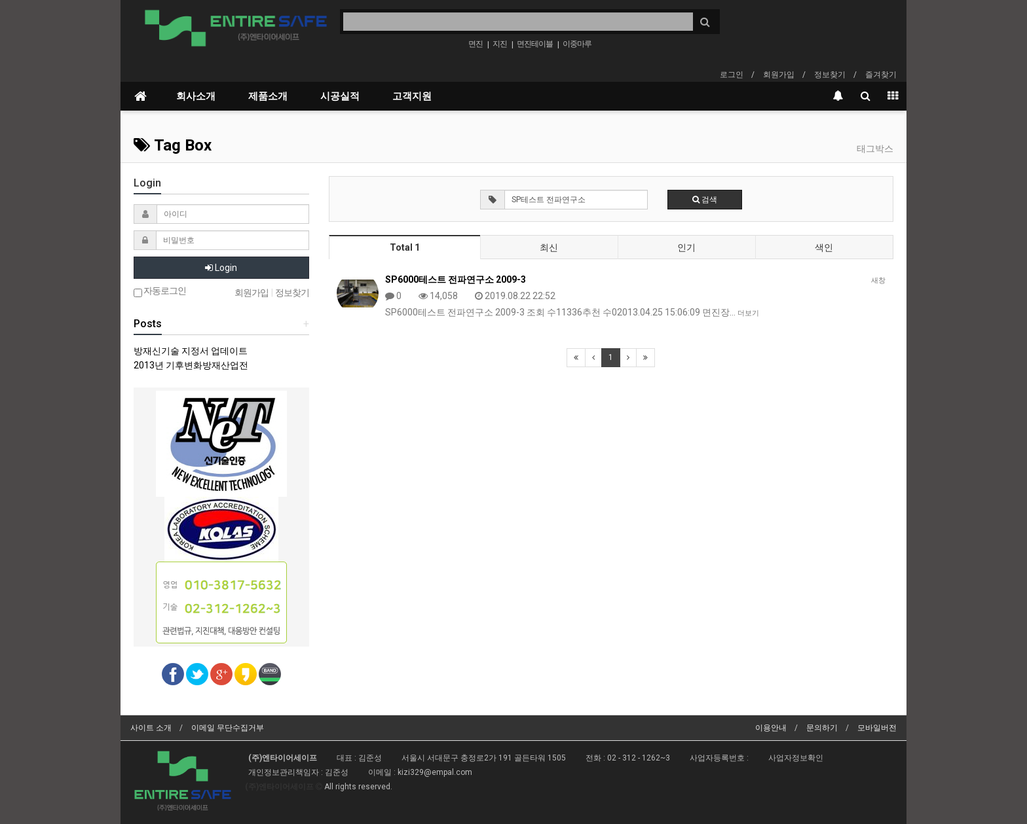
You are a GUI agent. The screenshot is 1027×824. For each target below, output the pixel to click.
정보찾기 (830, 74)
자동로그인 (160, 291)
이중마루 (577, 43)
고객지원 (412, 96)
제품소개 (268, 96)
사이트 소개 (151, 727)
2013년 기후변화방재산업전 (191, 365)
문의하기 (822, 727)
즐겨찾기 (881, 74)
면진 (475, 43)
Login (221, 267)
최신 (549, 247)
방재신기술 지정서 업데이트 (191, 351)
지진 (500, 43)
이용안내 (771, 727)
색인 (824, 247)
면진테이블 (535, 43)
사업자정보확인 (795, 757)
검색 (704, 199)
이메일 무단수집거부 (227, 727)
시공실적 (340, 96)
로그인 (731, 74)
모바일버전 (877, 727)
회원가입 (778, 74)
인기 (686, 247)
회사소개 (195, 96)
